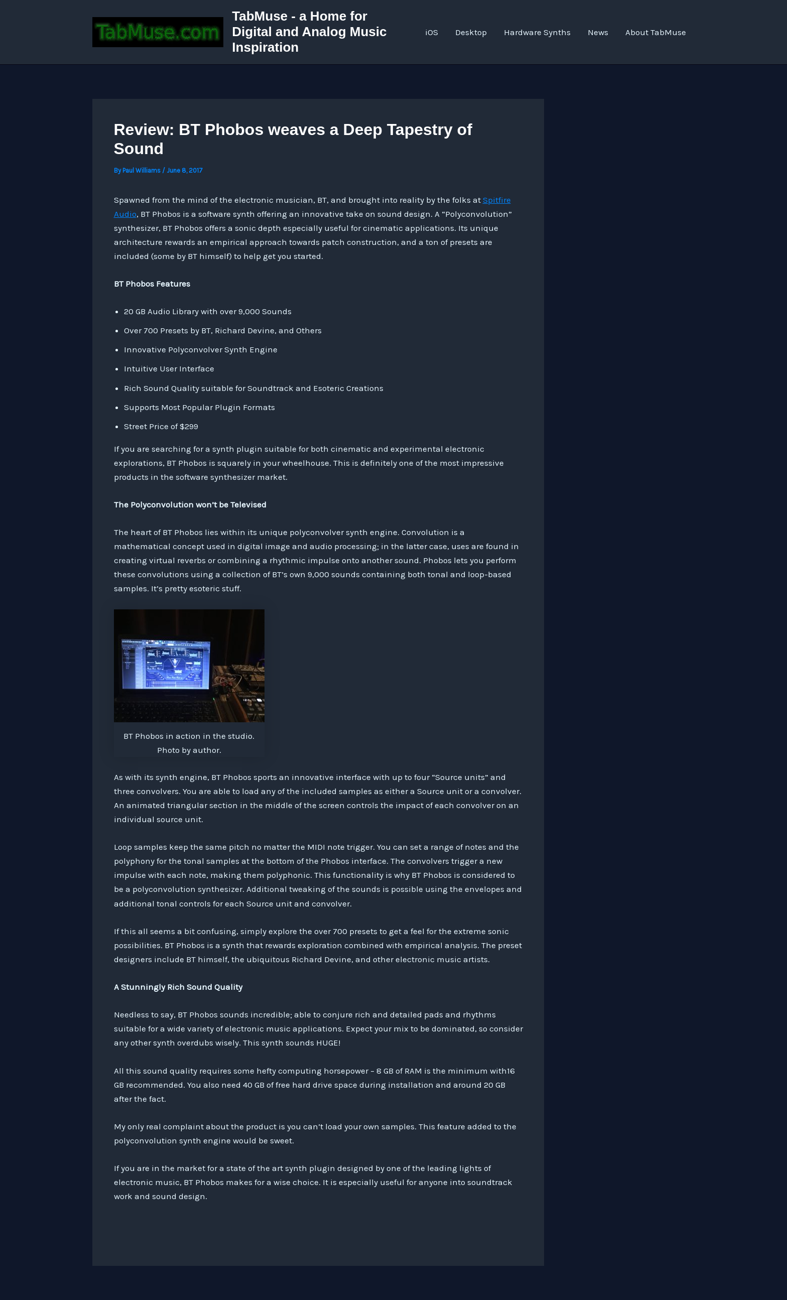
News (598, 32)
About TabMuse (655, 32)
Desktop (471, 32)
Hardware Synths (537, 32)
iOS (431, 32)
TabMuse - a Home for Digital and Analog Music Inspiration (309, 32)
